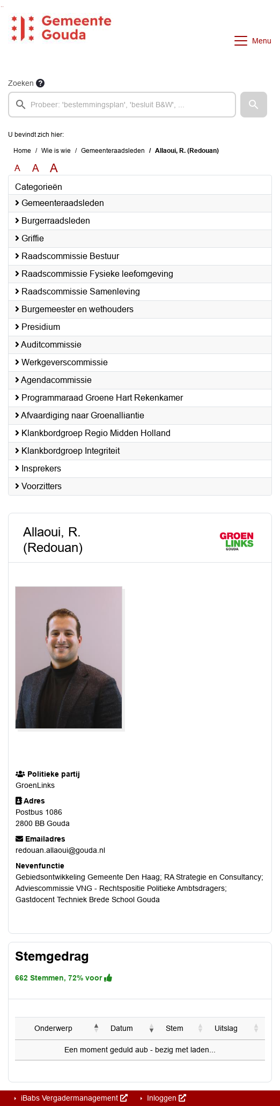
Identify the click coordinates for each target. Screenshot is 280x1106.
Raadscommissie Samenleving (77, 291)
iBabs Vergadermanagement (73, 1098)
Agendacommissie (53, 380)
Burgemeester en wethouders (74, 309)
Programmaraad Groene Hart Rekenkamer (99, 397)
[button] (253, 104)
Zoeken (21, 83)
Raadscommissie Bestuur (67, 256)
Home (22, 150)
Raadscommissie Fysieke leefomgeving (94, 273)
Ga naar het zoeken (1, 6)
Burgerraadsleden (52, 220)
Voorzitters (38, 486)
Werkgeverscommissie (61, 362)
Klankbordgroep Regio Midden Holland (93, 433)
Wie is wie (56, 150)
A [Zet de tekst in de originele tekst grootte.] (17, 168)
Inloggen (165, 1098)
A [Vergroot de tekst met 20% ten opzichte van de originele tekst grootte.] (35, 168)
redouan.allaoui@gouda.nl (60, 850)
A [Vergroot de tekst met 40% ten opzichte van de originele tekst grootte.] (54, 168)
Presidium (37, 326)
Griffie (29, 238)
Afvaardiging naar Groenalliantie (79, 415)
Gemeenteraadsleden (113, 150)
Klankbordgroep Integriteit (67, 450)
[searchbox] (122, 104)
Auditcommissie (48, 344)
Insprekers (38, 468)
